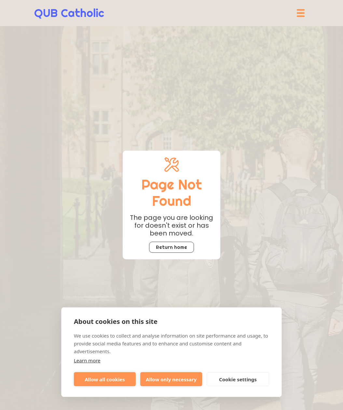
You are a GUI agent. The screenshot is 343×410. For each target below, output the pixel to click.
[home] (69, 13)
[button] (301, 13)
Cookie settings (238, 379)
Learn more (87, 360)
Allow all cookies (105, 379)
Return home (171, 247)
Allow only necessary (171, 379)
